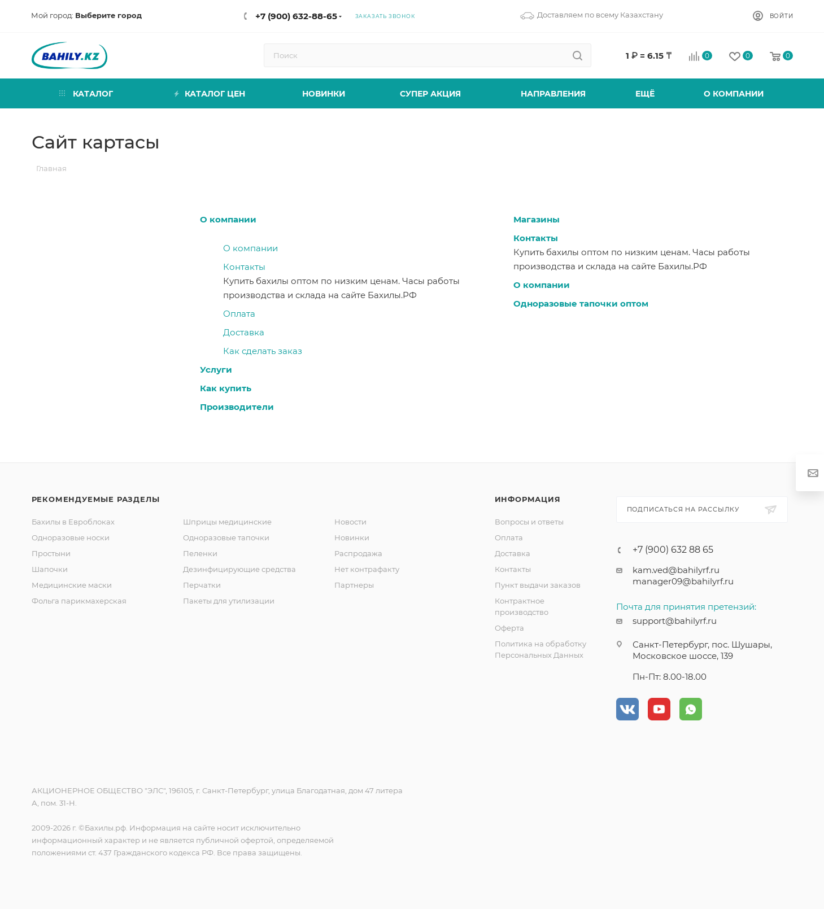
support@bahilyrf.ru (675, 620)
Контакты (244, 266)
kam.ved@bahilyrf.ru (676, 570)
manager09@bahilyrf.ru (683, 581)
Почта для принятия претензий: (686, 606)
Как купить (225, 388)
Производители (237, 406)
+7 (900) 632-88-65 (296, 16)
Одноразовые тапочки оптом (580, 303)
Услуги (216, 369)
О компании (228, 219)
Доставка (243, 332)
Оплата (239, 313)
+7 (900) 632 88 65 (673, 549)
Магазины (536, 219)
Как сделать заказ (262, 351)
